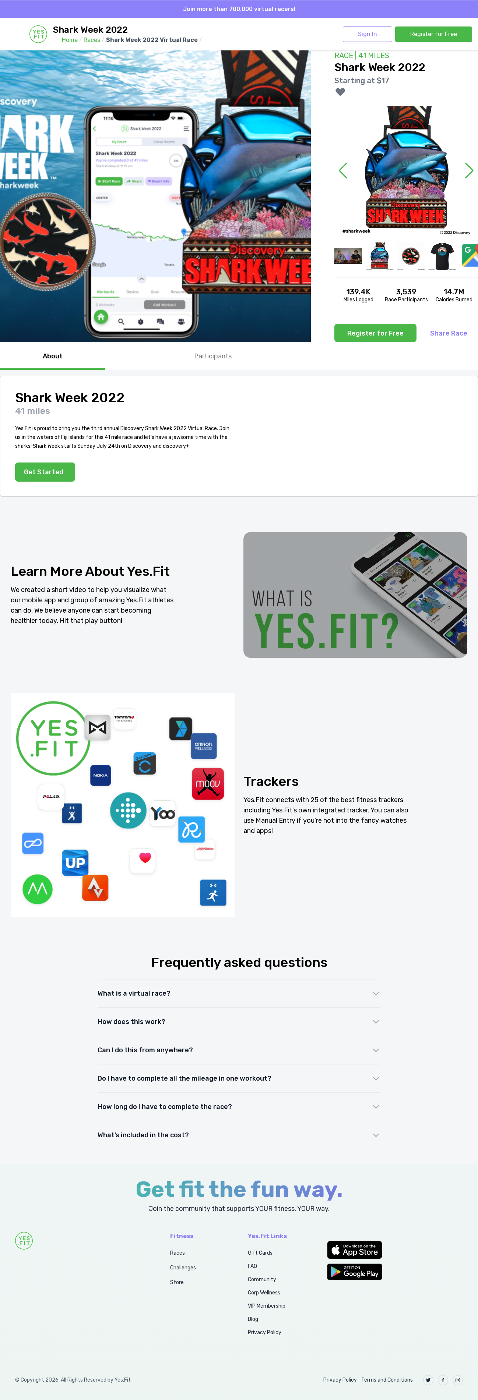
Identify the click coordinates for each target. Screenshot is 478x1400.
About (53, 356)
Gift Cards (260, 1253)
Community (262, 1279)
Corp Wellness (264, 1293)
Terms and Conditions (387, 1380)
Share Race (448, 333)
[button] (395, 1250)
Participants (213, 356)
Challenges (183, 1268)
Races (177, 1253)
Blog (253, 1319)
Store (177, 1282)
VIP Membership (266, 1306)
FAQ (252, 1266)
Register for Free (433, 34)
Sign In (367, 34)
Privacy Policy (264, 1332)
